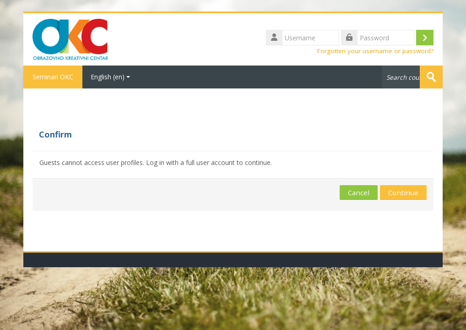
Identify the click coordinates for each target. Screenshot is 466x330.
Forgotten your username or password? (375, 51)
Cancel (358, 192)
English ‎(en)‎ (110, 76)
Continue (403, 192)
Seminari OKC (53, 76)
